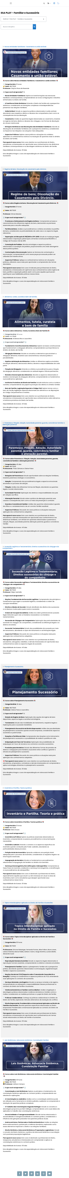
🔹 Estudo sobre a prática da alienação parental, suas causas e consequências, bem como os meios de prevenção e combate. (29, 499)
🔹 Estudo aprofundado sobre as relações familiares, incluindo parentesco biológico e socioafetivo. (31, 477)
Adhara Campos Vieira (15, 1046)
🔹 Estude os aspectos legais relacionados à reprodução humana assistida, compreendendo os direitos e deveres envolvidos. (31, 962)
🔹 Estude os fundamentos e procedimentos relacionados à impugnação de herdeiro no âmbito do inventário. (28, 861)
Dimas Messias (12, 214)
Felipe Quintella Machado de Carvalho (20, 554)
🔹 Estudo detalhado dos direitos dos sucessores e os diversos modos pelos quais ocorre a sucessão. (31, 608)
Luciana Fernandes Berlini (16, 909)
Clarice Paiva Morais (14, 672)
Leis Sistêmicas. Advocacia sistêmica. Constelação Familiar (26, 1040)
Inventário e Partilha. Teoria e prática (18, 788)
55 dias (15, 1021)
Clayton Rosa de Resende (16, 52)
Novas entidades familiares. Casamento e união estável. (25, 47)
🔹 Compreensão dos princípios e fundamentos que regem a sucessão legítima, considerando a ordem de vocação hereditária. (31, 601)
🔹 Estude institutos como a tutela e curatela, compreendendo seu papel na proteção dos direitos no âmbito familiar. (31, 384)
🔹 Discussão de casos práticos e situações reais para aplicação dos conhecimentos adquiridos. (29, 511)
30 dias (15, 278)
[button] (44, 3)
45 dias (15, 527)
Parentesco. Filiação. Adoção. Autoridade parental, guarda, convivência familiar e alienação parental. (34, 424)
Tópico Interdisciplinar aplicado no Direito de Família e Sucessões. (28, 903)
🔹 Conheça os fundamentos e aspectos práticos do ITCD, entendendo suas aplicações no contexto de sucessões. (30, 976)
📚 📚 (19, 701)
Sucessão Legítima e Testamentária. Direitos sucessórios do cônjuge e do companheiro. (31, 547)
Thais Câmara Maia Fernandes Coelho (20, 430)
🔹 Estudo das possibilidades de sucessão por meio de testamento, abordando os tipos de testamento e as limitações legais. (31, 629)
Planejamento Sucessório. (13, 667)
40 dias (15, 404)
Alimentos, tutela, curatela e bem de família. (20, 297)
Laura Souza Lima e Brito (15, 303)
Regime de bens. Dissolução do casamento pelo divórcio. (25, 169)
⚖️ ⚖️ (14, 217)
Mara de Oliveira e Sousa (16, 794)
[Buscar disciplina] (17, 26)
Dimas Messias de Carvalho (16, 175)
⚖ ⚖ (14, 472)
